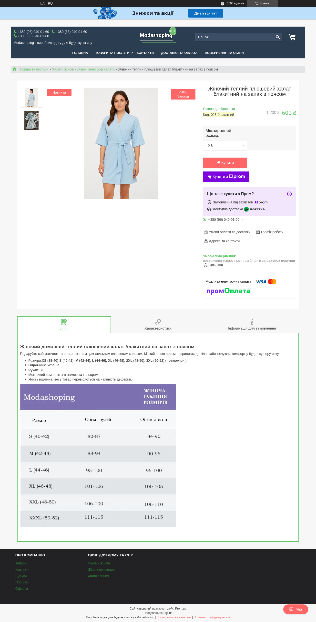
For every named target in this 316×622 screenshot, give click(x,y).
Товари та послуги (112, 53)
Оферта (21, 589)
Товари (21, 563)
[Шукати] (278, 37)
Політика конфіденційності (212, 617)
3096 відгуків (235, 3)
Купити (227, 163)
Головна (80, 53)
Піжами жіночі (99, 563)
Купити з (229, 176)
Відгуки (21, 576)
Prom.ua (180, 608)
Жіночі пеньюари (101, 570)
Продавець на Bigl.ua (157, 613)
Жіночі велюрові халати (96, 69)
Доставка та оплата (179, 53)
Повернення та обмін (224, 53)
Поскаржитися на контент (174, 617)
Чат (295, 609)
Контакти (145, 53)
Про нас (21, 582)
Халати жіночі (63, 69)
